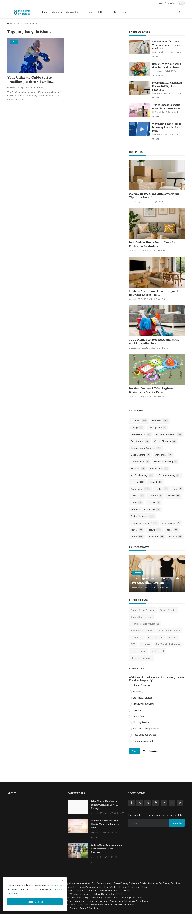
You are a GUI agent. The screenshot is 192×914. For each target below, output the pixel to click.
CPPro (155, 112)
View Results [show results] (150, 750)
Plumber (138, 468)
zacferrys (11, 88)
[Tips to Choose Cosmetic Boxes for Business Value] (139, 110)
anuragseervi (135, 348)
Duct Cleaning (140, 454)
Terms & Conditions (90, 908)
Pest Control (140, 441)
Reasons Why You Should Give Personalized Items (166, 65)
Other (137, 536)
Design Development (144, 523)
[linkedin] (164, 803)
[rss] (180, 803)
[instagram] (147, 803)
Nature (154, 529)
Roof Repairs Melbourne (168, 644)
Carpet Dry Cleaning (141, 617)
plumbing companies (141, 657)
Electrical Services (142, 697)
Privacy (73, 908)
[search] (181, 12)
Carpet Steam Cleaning (142, 610)
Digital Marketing (142, 516)
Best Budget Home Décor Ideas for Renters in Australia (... (152, 244)
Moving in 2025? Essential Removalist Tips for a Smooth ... (167, 86)
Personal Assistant (143, 741)
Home (44, 12)
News (136, 502)
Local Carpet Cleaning (169, 630)
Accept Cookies (35, 901)
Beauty (88, 12)
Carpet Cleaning (165, 441)
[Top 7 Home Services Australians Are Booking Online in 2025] (157, 320)
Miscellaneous (141, 434)
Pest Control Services (144, 734)
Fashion (175, 536)
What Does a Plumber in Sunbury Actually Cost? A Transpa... (104, 805)
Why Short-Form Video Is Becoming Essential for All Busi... (167, 127)
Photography (157, 427)
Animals (57, 12)
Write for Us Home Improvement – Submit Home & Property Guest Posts (111, 901)
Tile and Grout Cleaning (146, 448)
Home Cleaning (141, 685)
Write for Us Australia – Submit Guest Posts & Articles (102, 890)
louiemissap (157, 71)
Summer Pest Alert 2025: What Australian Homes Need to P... (166, 45)
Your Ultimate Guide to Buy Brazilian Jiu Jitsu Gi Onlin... (31, 79)
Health (137, 482)
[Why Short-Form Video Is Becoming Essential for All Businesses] (139, 129)
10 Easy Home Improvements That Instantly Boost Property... (106, 849)
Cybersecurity (171, 523)
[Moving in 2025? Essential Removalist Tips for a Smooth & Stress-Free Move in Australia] (139, 88)
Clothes (100, 12)
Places (172, 529)
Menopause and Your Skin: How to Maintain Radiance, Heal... (105, 824)
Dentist (114, 12)
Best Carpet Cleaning (142, 630)
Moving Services (142, 722)
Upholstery (163, 454)
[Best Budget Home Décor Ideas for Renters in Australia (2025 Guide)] (157, 223)
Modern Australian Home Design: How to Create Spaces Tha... (155, 293)
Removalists (159, 468)
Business (160, 420)
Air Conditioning (142, 475)
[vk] (172, 803)
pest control (158, 651)
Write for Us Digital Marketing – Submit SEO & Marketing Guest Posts (107, 897)
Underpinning (140, 461)
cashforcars (137, 637)
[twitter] (139, 803)
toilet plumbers (138, 651)
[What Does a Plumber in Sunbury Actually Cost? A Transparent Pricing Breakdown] (78, 807)
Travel (137, 529)
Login (161, 2)
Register (171, 2)
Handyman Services (143, 703)
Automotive (72, 12)
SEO (133, 644)
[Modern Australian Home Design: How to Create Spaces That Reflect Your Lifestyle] (157, 272)
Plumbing (138, 691)
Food (177, 488)
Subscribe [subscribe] (177, 823)
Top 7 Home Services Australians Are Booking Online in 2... (154, 341)
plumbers (145, 644)
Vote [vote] (134, 751)
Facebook (156, 536)
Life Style (139, 420)
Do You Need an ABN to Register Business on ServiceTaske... (151, 390)
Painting (137, 710)
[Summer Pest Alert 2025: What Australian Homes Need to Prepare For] (139, 47)
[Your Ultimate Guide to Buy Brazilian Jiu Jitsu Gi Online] (35, 55)
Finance (137, 495)
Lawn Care (139, 716)
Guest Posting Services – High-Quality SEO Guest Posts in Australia (113, 886)
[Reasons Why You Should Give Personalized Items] (139, 69)
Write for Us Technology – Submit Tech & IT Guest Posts (106, 904)
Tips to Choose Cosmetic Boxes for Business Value (166, 106)
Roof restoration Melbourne (145, 623)
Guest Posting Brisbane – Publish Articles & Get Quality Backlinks (147, 883)
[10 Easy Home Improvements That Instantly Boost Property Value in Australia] (78, 850)
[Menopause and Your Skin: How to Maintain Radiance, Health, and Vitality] (78, 826)
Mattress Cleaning (165, 461)
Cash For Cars (155, 637)
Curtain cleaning (168, 475)
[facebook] (131, 803)
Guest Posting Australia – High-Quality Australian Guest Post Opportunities (72, 883)
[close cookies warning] (62, 880)
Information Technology (145, 509)
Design (137, 427)
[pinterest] (155, 803)
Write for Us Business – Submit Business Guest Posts (96, 894)
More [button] (126, 12)
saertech (156, 52)
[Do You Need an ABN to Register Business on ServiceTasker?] (157, 369)
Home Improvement (169, 434)
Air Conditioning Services (146, 728)
